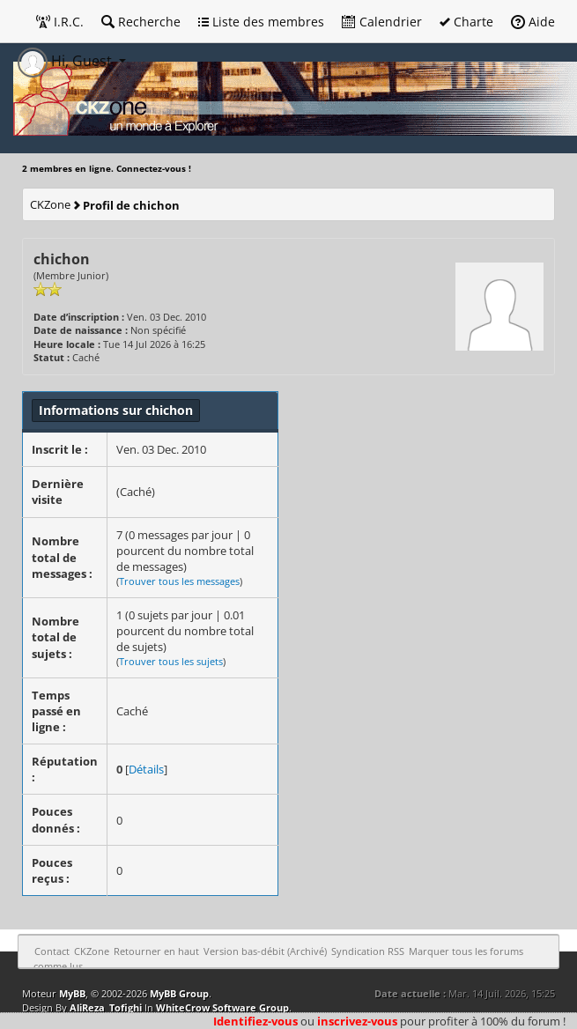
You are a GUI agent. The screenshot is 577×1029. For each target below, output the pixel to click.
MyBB (72, 993)
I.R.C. (60, 21)
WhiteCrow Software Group (222, 1007)
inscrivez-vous (357, 1021)
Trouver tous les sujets (171, 661)
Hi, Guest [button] (66, 60)
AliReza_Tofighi (106, 1007)
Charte (466, 21)
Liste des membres (261, 21)
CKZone (50, 204)
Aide (533, 21)
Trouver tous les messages (179, 581)
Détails (146, 769)
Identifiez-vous (255, 1021)
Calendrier (382, 21)
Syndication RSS (367, 951)
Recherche (141, 21)
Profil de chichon (131, 205)
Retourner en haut (156, 951)
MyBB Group (179, 993)
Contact (52, 951)
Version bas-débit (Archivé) (265, 951)
